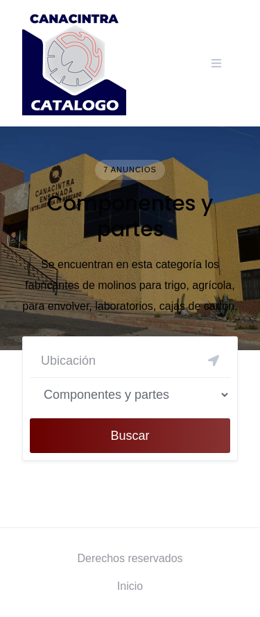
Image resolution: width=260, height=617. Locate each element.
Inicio (130, 586)
